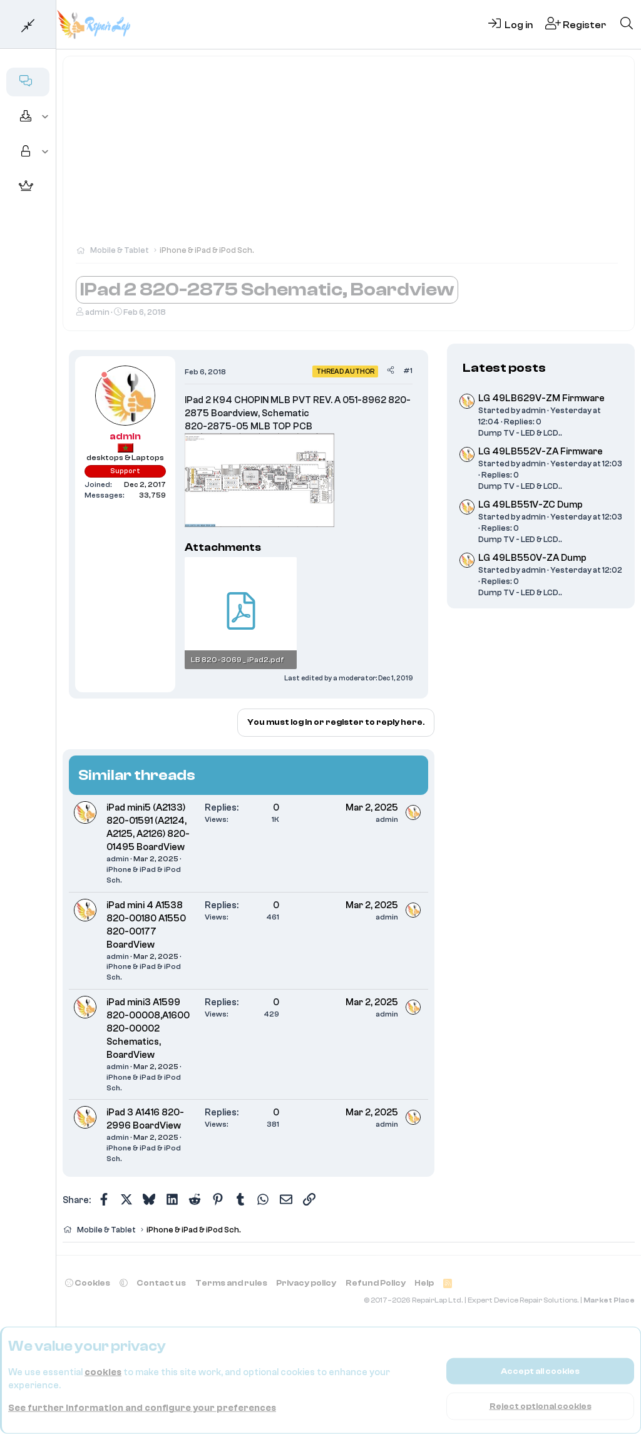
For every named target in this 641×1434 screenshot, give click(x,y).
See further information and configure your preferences (142, 1408)
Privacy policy (306, 1283)
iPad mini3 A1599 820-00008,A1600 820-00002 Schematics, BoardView (148, 1028)
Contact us (161, 1283)
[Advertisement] (349, 156)
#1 (408, 370)
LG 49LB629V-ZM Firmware (541, 398)
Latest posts (504, 368)
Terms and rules (231, 1283)
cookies (103, 1372)
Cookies (87, 1283)
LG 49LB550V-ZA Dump (532, 558)
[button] (45, 117)
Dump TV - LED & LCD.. (520, 433)
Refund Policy (376, 1283)
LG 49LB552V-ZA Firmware (540, 451)
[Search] (626, 24)
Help (424, 1283)
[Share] (390, 371)
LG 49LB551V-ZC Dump (530, 504)
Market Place (609, 1300)
